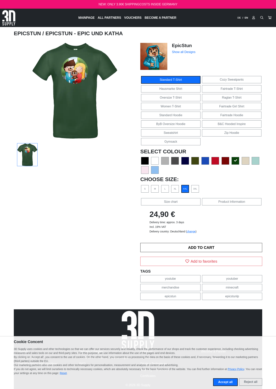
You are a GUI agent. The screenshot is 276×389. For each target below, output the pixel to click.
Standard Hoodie (170, 115)
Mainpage (86, 17)
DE (239, 17)
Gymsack (170, 141)
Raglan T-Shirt (232, 97)
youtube (170, 278)
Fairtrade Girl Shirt (231, 106)
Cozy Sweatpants (232, 79)
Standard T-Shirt (171, 79)
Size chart (170, 201)
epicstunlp (232, 296)
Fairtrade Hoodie (231, 115)
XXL (185, 189)
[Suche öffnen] (262, 17)
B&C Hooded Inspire (232, 124)
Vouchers (133, 17)
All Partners (109, 17)
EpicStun (28, 33)
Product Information (231, 201)
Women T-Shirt (171, 106)
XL (175, 189)
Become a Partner (161, 17)
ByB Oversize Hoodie (170, 124)
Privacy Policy (236, 369)
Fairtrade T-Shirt (232, 88)
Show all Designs (184, 52)
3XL (195, 189)
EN (246, 17)
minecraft (232, 287)
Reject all (250, 381)
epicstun (170, 296)
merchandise (170, 287)
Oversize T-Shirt (171, 97)
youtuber (232, 278)
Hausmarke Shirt (170, 88)
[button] (270, 17)
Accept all (225, 382)
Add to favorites (201, 261)
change (191, 231)
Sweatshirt (171, 132)
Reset (63, 373)
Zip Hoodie (231, 132)
